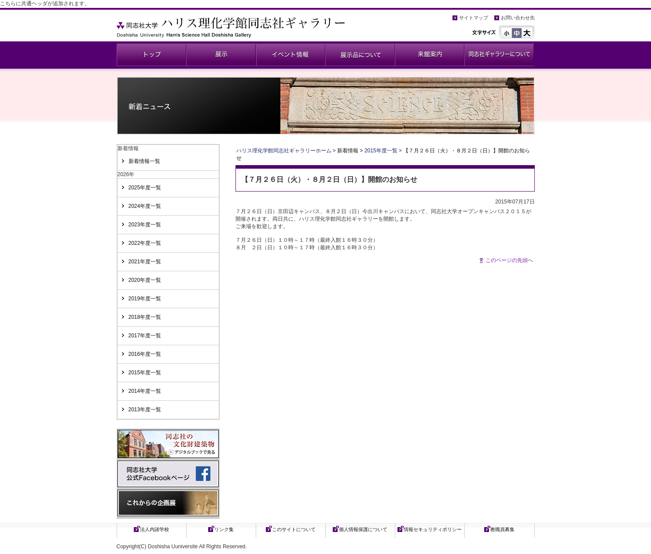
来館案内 (429, 55)
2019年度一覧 (145, 298)
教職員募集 (502, 529)
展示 (221, 55)
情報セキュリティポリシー (433, 529)
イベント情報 (290, 55)
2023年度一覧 (145, 225)
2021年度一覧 (145, 262)
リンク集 (224, 529)
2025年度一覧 (145, 188)
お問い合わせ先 (518, 17)
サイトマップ (473, 17)
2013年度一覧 (145, 409)
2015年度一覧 (145, 372)
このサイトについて (294, 529)
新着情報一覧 (144, 161)
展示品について (360, 55)
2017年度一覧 (145, 335)
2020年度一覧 (145, 280)
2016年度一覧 (145, 354)
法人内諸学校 (154, 529)
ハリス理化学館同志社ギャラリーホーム (283, 151)
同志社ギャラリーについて (499, 55)
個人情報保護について (363, 529)
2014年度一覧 (145, 391)
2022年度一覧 (145, 243)
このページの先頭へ (509, 260)
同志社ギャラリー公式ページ (151, 55)
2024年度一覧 (145, 206)
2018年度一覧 (145, 317)
